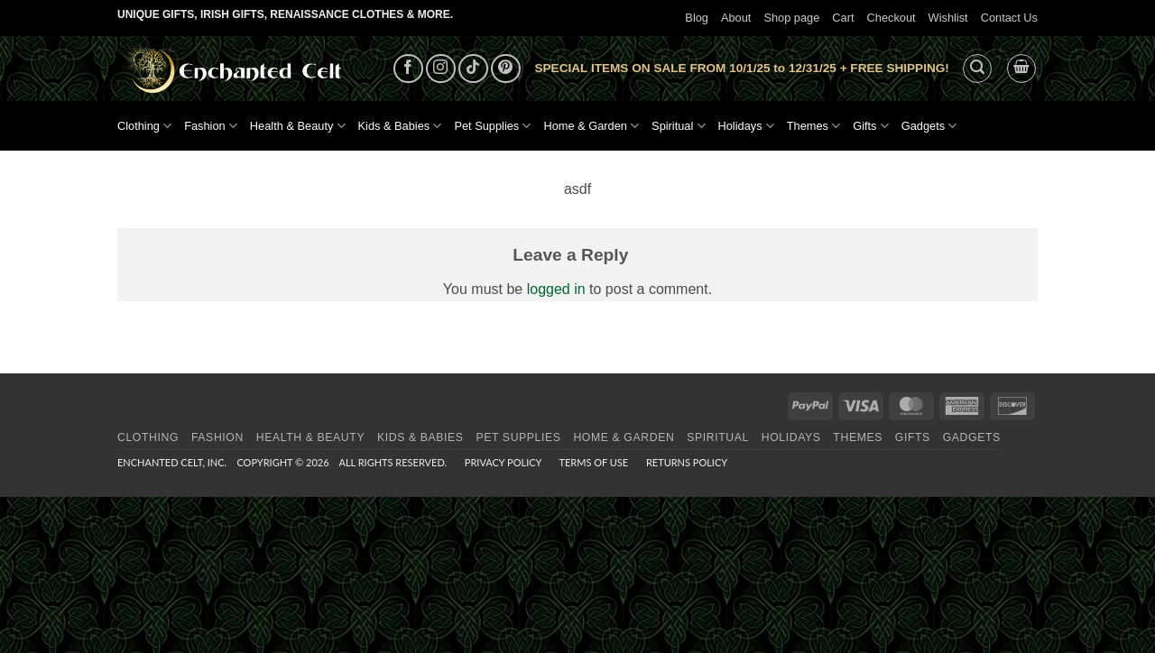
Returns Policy (686, 462)
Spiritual (678, 125)
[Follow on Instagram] (441, 69)
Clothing (144, 125)
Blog (696, 17)
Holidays (746, 125)
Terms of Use (593, 462)
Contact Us (1009, 17)
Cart (843, 17)
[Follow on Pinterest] (506, 69)
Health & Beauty (298, 125)
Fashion (210, 125)
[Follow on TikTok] (473, 69)
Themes (813, 125)
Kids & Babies (400, 125)
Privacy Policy (503, 462)
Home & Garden (591, 125)
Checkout (891, 17)
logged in (556, 289)
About (736, 17)
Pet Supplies (492, 125)
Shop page (791, 17)
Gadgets (929, 125)
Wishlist (948, 17)
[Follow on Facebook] (408, 69)
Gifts (871, 125)
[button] (977, 68)
